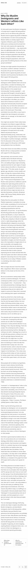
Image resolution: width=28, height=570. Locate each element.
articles (18, 2)
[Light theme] (19, 567)
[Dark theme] (22, 567)
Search (24, 2)
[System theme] (25, 567)
